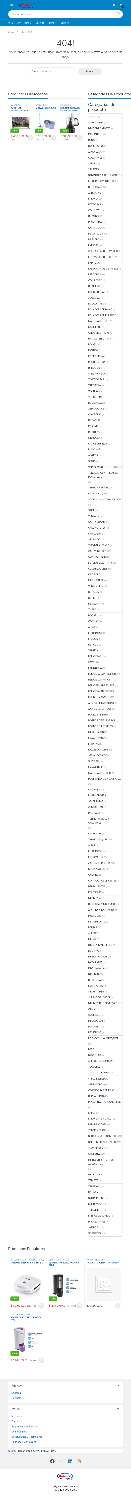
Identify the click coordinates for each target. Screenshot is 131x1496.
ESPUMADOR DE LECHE (101, 257)
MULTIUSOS (94, 915)
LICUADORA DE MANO (100, 309)
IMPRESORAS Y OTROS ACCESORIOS (101, 1161)
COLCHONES (95, 157)
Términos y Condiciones (24, 1441)
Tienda (27, 23)
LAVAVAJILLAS (95, 767)
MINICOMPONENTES (99, 128)
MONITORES (95, 1174)
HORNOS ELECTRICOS (100, 726)
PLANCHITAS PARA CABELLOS (104, 1101)
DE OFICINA (94, 980)
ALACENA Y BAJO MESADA (102, 910)
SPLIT (91, 510)
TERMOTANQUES (97, 839)
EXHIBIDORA (95, 668)
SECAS (92, 461)
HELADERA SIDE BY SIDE (101, 685)
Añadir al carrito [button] (30, 138)
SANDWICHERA (96, 373)
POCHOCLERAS (96, 356)
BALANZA (93, 198)
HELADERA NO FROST (100, 679)
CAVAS (92, 662)
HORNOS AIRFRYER (98, 714)
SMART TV (15, 105)
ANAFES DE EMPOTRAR (101, 703)
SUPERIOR (93, 761)
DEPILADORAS (96, 1096)
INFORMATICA (95, 857)
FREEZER (93, 638)
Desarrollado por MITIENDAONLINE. (37, 1450)
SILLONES (93, 974)
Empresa (39, 23)
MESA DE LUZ (95, 1020)
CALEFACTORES (97, 527)
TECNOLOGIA (95, 1148)
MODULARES (95, 962)
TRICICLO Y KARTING (99, 1072)
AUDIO (91, 116)
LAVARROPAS (95, 738)
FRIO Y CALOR (96, 580)
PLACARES (94, 1026)
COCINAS (93, 621)
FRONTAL (93, 743)
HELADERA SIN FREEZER (101, 691)
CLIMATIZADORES (98, 568)
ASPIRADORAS (96, 408)
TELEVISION (94, 1209)
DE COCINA (65, 105)
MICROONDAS (96, 732)
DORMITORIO (95, 145)
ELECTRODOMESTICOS (101, 181)
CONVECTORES (97, 556)
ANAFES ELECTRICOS (100, 708)
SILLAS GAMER (96, 991)
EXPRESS (93, 245)
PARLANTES (94, 134)
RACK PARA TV (96, 968)
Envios (52, 23)
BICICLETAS (94, 1055)
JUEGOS (92, 933)
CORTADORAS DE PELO (101, 1090)
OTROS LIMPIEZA (97, 443)
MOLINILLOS (94, 327)
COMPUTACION (96, 1154)
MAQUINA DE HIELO (98, 321)
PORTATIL (93, 426)
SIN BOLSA (94, 437)
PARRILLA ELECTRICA (99, 338)
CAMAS (92, 1009)
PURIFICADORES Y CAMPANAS (104, 778)
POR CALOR (94, 813)
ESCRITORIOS (95, 985)
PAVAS (91, 344)
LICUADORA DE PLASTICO (102, 315)
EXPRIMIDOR (95, 262)
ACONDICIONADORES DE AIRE (104, 499)
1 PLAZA (92, 163)
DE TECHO (94, 603)
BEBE (91, 1049)
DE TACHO (94, 420)
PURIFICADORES (97, 795)
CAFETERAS (94, 227)
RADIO (91, 139)
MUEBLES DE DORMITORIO (102, 1003)
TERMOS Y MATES (98, 487)
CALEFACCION (96, 521)
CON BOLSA (94, 414)
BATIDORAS (94, 204)
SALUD (92, 1112)
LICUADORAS (95, 303)
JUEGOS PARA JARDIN (100, 1060)
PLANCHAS (94, 449)
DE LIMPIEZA (41, 105)
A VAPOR (93, 455)
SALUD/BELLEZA (97, 1078)
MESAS (92, 939)
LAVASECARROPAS (98, 749)
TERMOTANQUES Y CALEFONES (98, 820)
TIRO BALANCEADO (98, 545)
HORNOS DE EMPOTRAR (101, 720)
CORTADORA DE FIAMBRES (103, 251)
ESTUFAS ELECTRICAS (100, 562)
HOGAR (92, 615)
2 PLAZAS (93, 169)
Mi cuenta (16, 1416)
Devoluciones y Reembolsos (26, 1436)
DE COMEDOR (96, 921)
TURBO (92, 609)
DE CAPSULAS (96, 233)
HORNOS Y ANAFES (99, 697)
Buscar (118, 14)
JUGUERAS (94, 297)
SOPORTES (94, 1233)
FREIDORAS (94, 274)
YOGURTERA (95, 397)
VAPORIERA (94, 385)
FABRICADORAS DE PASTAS (103, 268)
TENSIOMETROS (97, 1130)
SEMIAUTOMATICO (98, 755)
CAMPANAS (94, 789)
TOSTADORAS (96, 379)
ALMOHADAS (95, 151)
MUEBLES (93, 898)
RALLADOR (94, 367)
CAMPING (93, 874)
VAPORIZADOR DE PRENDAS (103, 467)
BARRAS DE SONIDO (99, 1215)
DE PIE (91, 597)
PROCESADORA (96, 362)
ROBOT (92, 432)
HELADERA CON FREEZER (102, 673)
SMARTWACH (95, 1203)
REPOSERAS (95, 892)
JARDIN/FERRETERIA (99, 863)
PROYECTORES (96, 1221)
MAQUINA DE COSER (99, 773)
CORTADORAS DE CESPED (102, 880)
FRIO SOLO (94, 574)
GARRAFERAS (95, 533)
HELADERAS (94, 656)
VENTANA (93, 516)
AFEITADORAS (96, 1084)
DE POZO (93, 644)
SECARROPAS (95, 801)
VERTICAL (93, 650)
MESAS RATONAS (97, 956)
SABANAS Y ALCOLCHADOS (103, 175)
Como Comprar (19, 1431)
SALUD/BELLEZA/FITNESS (102, 1142)
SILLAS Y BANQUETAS (100, 945)
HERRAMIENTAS (96, 886)
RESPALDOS (94, 1032)
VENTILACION (95, 586)
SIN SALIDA (94, 539)
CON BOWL (94, 210)
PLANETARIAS (95, 222)
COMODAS (94, 1015)
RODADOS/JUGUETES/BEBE (103, 1038)
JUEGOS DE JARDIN (99, 997)
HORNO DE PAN (96, 292)
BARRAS (92, 927)
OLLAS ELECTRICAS (99, 332)
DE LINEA (93, 1192)
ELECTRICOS (95, 851)
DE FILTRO (94, 239)
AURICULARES (95, 122)
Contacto (65, 23)
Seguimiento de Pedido (24, 1426)
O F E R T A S (14, 23)
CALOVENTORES (97, 551)
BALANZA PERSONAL (99, 1118)
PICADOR (93, 350)
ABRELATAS (94, 192)
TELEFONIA (94, 1186)
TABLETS (93, 1180)
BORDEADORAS (96, 868)
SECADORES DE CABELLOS (103, 1136)
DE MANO (93, 216)
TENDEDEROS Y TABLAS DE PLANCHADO (103, 474)
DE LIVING (93, 950)
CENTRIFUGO (95, 807)
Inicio (11, 32)
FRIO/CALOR (95, 493)
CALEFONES (94, 833)
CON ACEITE (95, 280)
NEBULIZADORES (97, 1124)
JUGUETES (94, 1066)
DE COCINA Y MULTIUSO (101, 904)
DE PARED (93, 591)
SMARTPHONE (96, 1198)
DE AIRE (92, 286)
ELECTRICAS (95, 633)
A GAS (91, 627)
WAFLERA (93, 391)
